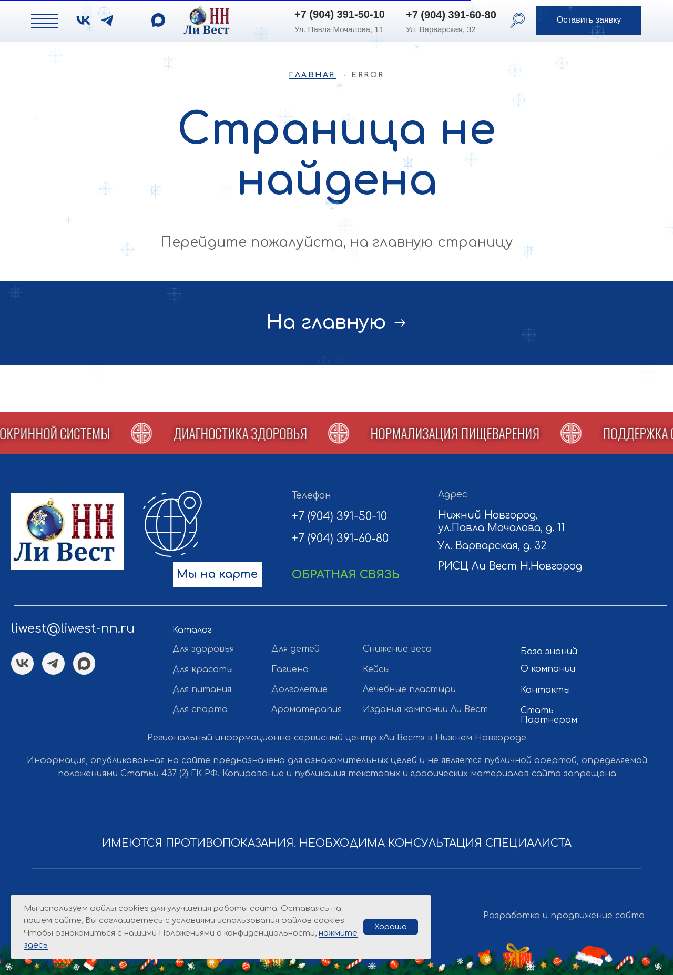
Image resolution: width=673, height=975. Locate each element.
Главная (312, 75)
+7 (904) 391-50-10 (339, 14)
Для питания (201, 689)
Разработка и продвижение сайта (564, 915)
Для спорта (200, 709)
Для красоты (202, 669)
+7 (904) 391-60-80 (451, 15)
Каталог (192, 630)
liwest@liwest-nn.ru (73, 628)
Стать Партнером (549, 715)
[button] (588, 20)
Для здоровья (203, 649)
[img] (158, 20)
